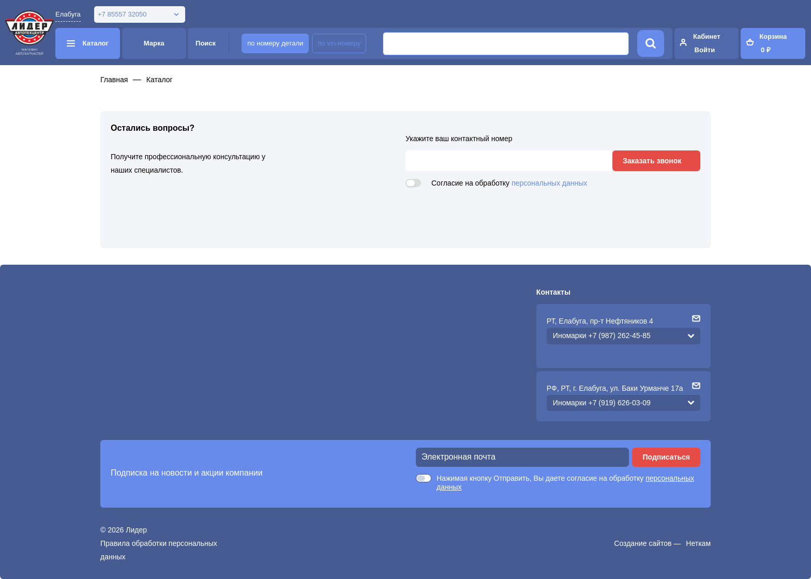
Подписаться (666, 457)
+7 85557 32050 (122, 14)
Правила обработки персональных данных (158, 550)
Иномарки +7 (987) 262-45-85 (602, 335)
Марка (154, 43)
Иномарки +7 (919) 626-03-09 (602, 403)
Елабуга (68, 14)
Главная (114, 79)
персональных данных (549, 183)
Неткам (698, 543)
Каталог (159, 79)
